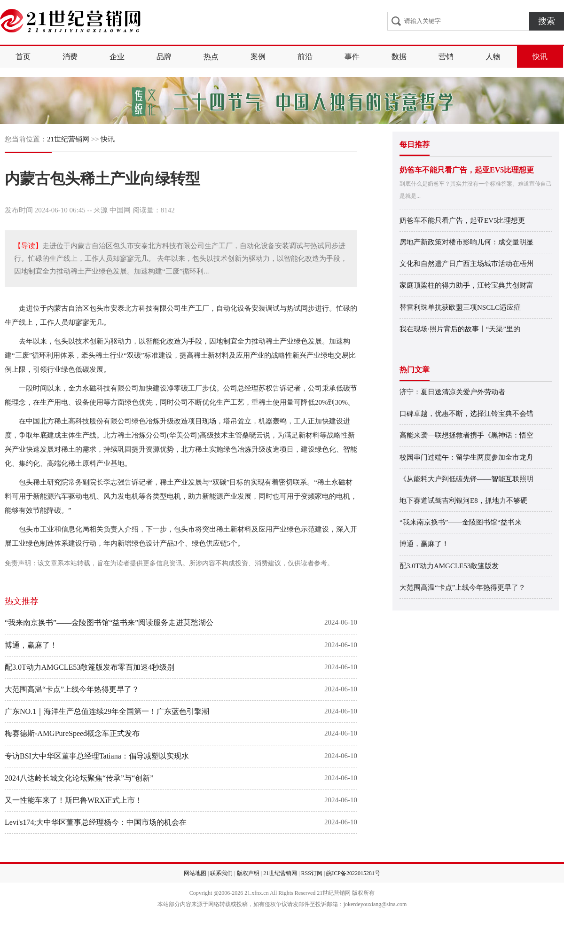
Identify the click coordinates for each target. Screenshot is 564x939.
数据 (399, 57)
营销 (446, 57)
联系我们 (221, 873)
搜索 (546, 21)
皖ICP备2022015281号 (353, 873)
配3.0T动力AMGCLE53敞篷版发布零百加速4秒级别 (89, 667)
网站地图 (195, 873)
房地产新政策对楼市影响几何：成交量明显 (466, 242)
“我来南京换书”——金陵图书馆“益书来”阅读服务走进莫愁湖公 (109, 622)
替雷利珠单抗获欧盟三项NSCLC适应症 (460, 307)
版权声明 (248, 873)
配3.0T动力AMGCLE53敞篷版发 (449, 566)
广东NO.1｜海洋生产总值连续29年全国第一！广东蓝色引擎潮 (107, 711)
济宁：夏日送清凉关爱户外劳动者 (452, 392)
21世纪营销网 (68, 139)
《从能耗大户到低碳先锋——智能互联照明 (466, 479)
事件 (352, 57)
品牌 (164, 57)
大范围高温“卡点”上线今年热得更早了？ (72, 689)
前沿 (305, 57)
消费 (70, 57)
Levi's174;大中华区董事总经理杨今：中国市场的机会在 (96, 822)
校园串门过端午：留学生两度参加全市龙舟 (466, 457)
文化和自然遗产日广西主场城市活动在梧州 (466, 263)
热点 (211, 57)
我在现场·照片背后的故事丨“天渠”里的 (460, 329)
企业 (117, 57)
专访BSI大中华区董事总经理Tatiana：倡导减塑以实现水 (97, 756)
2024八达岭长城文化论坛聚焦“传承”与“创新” (79, 778)
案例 (258, 57)
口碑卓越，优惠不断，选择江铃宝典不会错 (466, 413)
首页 (23, 57)
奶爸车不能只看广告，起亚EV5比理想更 (467, 170)
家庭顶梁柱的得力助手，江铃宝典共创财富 (466, 285)
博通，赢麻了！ (31, 645)
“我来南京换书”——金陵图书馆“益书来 (461, 522)
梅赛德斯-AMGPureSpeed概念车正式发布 (72, 733)
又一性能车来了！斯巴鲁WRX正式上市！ (73, 800)
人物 (493, 57)
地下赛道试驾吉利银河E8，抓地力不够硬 (463, 500)
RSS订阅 (311, 873)
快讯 (540, 57)
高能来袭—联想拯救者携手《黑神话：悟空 (466, 435)
